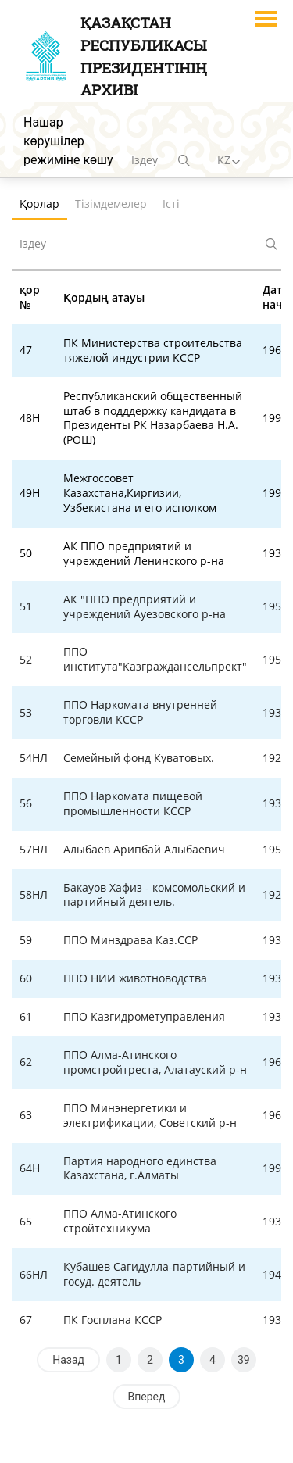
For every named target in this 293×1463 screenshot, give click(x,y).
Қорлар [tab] (39, 203)
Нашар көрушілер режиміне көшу (68, 141)
